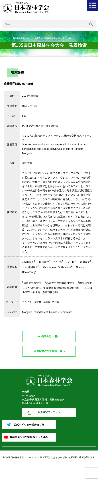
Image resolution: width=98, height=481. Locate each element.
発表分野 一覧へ (50, 336)
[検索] (91, 24)
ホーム (3, 38)
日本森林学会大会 (21, 38)
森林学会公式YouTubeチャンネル (29, 437)
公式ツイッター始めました (29, 424)
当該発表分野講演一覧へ (51, 351)
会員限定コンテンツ (49, 412)
